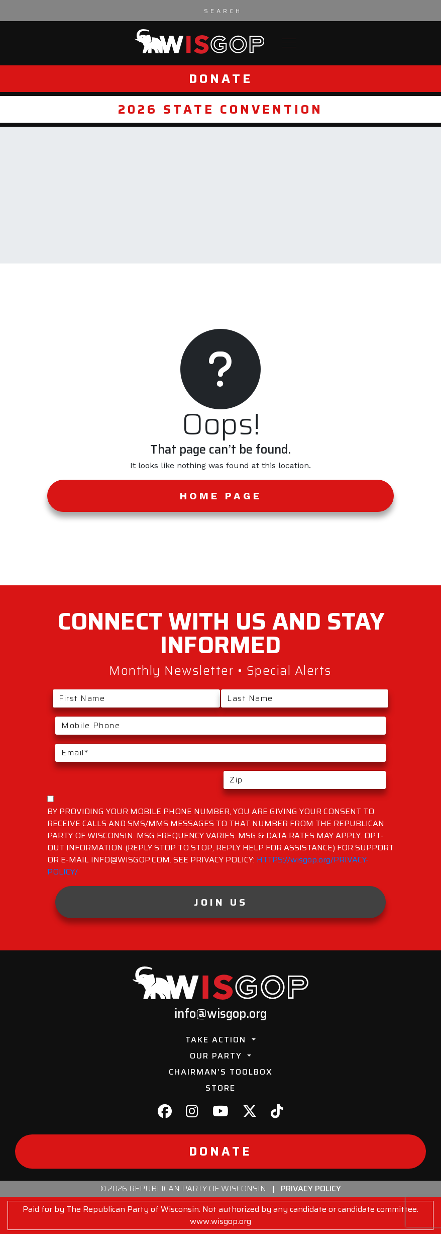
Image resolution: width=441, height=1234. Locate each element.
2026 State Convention (220, 109)
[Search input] (223, 10)
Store (220, 1088)
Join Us (221, 902)
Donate (221, 79)
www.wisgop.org (220, 1221)
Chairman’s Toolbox (221, 1072)
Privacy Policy (311, 1188)
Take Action (217, 1039)
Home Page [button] (221, 496)
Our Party (217, 1055)
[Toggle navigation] (289, 43)
